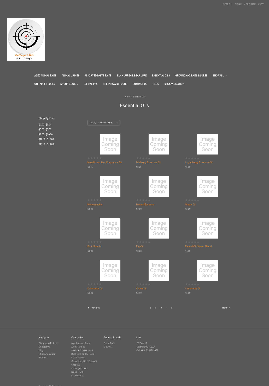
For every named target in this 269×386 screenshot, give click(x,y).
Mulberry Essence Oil (148, 162)
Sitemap (43, 357)
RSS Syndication (174, 84)
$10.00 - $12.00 (46, 139)
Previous (94, 308)
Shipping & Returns (115, 84)
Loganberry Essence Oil (199, 162)
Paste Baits (109, 343)
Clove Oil (141, 288)
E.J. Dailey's (90, 84)
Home (127, 96)
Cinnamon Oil (193, 288)
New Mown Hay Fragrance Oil (104, 162)
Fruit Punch (94, 246)
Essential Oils (161, 75)
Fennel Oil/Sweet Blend (198, 246)
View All (108, 346)
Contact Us (140, 84)
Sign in (238, 4)
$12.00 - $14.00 (46, 144)
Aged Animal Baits (45, 75)
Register (251, 4)
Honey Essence (145, 204)
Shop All (219, 75)
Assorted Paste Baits (98, 75)
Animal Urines (70, 75)
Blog (156, 84)
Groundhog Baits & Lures (191, 75)
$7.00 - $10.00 (45, 134)
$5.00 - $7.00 (45, 129)
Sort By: (93, 122)
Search (227, 4)
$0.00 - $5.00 (45, 124)
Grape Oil (190, 204)
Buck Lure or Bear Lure (132, 75)
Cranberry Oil (94, 288)
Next (226, 308)
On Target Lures (44, 84)
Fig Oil (139, 246)
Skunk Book (69, 84)
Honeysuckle (94, 204)
